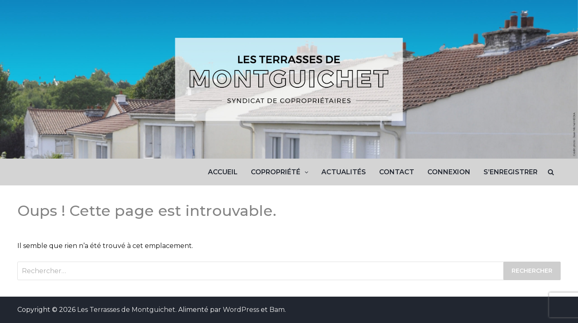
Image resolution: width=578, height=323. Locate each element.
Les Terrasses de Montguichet (126, 310)
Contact (396, 172)
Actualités (343, 172)
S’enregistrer (511, 172)
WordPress (241, 310)
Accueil (223, 172)
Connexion (448, 172)
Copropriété (275, 172)
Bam (277, 310)
